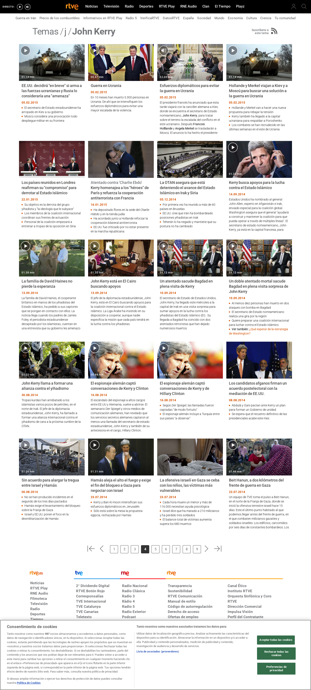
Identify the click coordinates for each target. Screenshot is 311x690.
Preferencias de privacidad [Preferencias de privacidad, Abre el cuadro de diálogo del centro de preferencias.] (276, 668)
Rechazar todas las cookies (276, 653)
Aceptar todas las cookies (275, 640)
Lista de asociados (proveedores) (157, 651)
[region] (155, 655)
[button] (90, 548)
